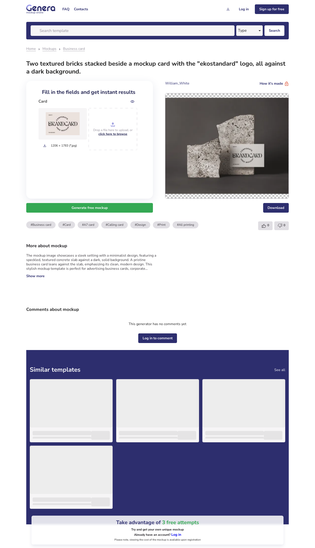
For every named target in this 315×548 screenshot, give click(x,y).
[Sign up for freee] (272, 9)
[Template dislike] (281, 225)
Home (31, 48)
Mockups (49, 48)
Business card (74, 48)
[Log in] (243, 9)
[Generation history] (228, 9)
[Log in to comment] (157, 338)
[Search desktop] (274, 30)
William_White (177, 83)
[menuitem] (66, 9)
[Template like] (265, 225)
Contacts (81, 9)
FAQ (66, 9)
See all (279, 370)
